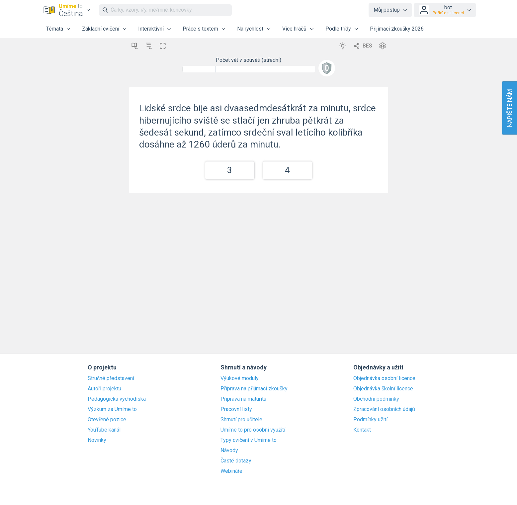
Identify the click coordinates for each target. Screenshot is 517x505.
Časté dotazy (235, 461)
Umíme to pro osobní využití (252, 430)
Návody (229, 451)
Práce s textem (200, 29)
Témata (54, 29)
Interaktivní (151, 29)
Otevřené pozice (107, 420)
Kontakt (362, 430)
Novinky (97, 440)
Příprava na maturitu (243, 399)
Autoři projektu (104, 389)
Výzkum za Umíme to (112, 409)
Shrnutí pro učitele (241, 420)
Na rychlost (250, 29)
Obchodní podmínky (376, 399)
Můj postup (387, 10)
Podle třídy (338, 29)
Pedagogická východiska (117, 399)
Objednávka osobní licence (384, 378)
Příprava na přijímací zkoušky (254, 389)
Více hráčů (294, 29)
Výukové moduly (239, 378)
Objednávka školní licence (383, 389)
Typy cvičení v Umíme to (248, 440)
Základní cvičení (100, 29)
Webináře (231, 471)
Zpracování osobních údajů (384, 409)
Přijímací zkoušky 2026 (397, 29)
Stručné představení (111, 378)
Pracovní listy (236, 409)
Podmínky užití (370, 420)
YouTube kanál (104, 430)
